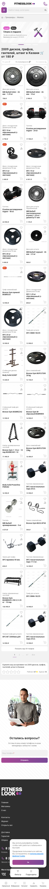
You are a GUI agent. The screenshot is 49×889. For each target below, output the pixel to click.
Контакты (5, 817)
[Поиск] (25, 10)
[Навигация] (4, 10)
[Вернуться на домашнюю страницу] (2, 17)
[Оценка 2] (7, 671)
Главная (4, 802)
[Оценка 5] (18, 671)
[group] (14, 44)
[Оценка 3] (11, 671)
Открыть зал (6, 825)
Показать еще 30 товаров (24, 649)
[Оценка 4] (14, 671)
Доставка (5, 832)
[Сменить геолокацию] (3, 4)
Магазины (5, 806)
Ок (28, 862)
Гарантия (5, 836)
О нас (3, 810)
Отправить (24, 760)
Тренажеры (10, 17)
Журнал (4, 821)
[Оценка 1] (3, 671)
